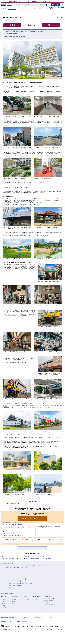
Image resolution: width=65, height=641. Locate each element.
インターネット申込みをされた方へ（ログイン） (54, 610)
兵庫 (44, 558)
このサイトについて (60, 629)
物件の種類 (14, 601)
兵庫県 (13, 11)
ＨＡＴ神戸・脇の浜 (28, 11)
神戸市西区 (55, 565)
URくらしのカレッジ (49, 598)
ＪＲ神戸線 (26, 558)
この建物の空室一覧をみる (32, 548)
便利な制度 (14, 599)
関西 (9, 11)
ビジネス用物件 (37, 626)
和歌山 (4, 607)
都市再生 (45, 626)
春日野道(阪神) (11, 558)
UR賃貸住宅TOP (4, 11)
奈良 (4, 605)
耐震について (14, 603)
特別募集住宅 (47, 602)
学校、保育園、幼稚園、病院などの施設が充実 (15, 36)
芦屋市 (15, 567)
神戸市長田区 (26, 565)
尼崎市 (59, 565)
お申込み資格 (26, 599)
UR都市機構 (16, 626)
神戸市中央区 (19, 11)
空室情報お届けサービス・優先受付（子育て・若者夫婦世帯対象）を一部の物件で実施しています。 (32, 1)
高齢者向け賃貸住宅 (49, 600)
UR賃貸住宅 (23, 626)
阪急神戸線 (32, 558)
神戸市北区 (44, 565)
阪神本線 (37, 558)
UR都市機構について (53, 626)
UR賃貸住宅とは (14, 596)
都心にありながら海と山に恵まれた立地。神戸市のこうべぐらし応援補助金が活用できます (24, 31)
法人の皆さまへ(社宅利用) (50, 604)
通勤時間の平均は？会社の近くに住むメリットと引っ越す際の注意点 (15, 503)
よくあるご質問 (48, 596)
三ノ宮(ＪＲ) (17, 558)
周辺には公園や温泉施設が (11, 33)
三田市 (25, 567)
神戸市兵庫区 (20, 565)
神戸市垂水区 (38, 565)
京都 (4, 599)
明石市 (7, 567)
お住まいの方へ (48, 609)
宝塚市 (22, 567)
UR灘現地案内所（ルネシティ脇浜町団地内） (14, 524)
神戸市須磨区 (32, 565)
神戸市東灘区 (8, 565)
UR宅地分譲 (30, 626)
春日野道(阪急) (4, 558)
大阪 (4, 601)
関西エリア (12, 593)
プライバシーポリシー (50, 629)
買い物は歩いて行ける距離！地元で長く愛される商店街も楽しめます (20, 34)
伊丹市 (18, 567)
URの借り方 (25, 596)
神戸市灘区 (14, 565)
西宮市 (11, 567)
